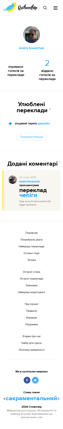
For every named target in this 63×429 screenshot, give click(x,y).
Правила (31, 310)
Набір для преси (32, 342)
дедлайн (44, 123)
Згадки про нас (31, 336)
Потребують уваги (31, 239)
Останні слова (31, 271)
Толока (31, 259)
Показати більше (31, 136)
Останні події (31, 253)
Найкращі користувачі (31, 292)
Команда (31, 317)
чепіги (28, 195)
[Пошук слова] (45, 7)
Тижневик (32, 285)
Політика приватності (32, 349)
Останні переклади (31, 278)
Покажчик (31, 232)
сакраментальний (31, 398)
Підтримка (31, 324)
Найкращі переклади (31, 246)
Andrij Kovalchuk (29, 181)
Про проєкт (31, 303)
